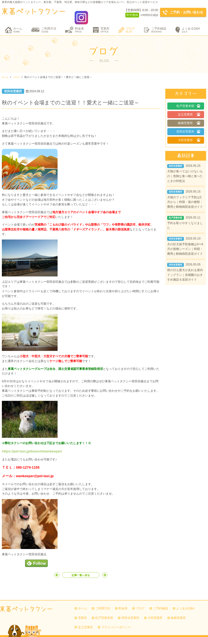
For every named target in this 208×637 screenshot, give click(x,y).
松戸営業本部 (185, 100)
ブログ (130, 25)
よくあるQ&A (191, 25)
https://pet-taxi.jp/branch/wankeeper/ (32, 446)
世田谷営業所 (185, 126)
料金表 (79, 25)
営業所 (104, 25)
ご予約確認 (158, 25)
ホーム (17, 25)
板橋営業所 (185, 117)
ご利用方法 (48, 25)
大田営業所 (185, 134)
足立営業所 (185, 108)
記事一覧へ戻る (80, 571)
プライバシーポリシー (118, 623)
